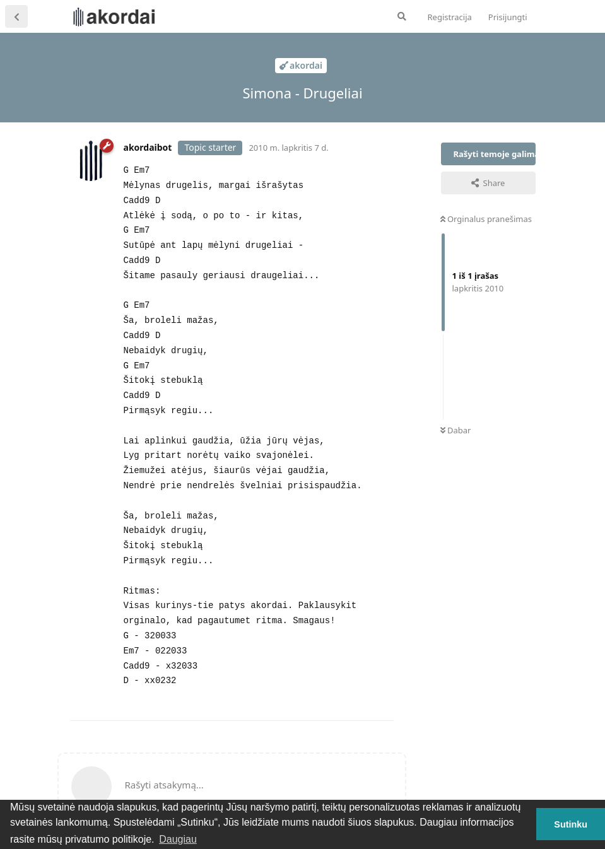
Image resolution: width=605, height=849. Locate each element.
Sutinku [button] (570, 824)
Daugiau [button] (178, 839)
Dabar (455, 430)
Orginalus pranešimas (486, 219)
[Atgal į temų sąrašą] (16, 16)
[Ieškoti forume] (402, 16)
